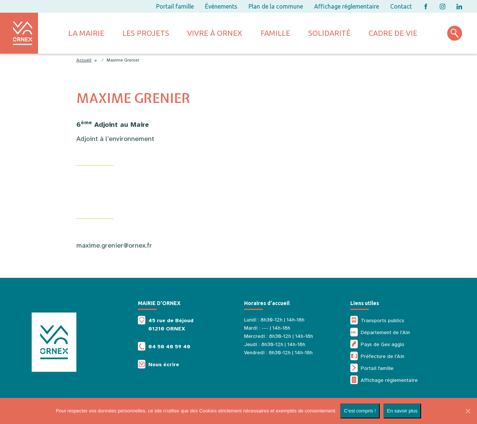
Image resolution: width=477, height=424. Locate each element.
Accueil (83, 60)
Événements (221, 6)
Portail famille (175, 6)
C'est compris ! (360, 411)
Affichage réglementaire (346, 6)
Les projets (145, 33)
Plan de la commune (276, 6)
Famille (275, 33)
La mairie (86, 33)
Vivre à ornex (214, 33)
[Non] (467, 411)
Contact (401, 6)
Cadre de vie (393, 33)
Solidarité (329, 33)
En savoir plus (402, 411)
